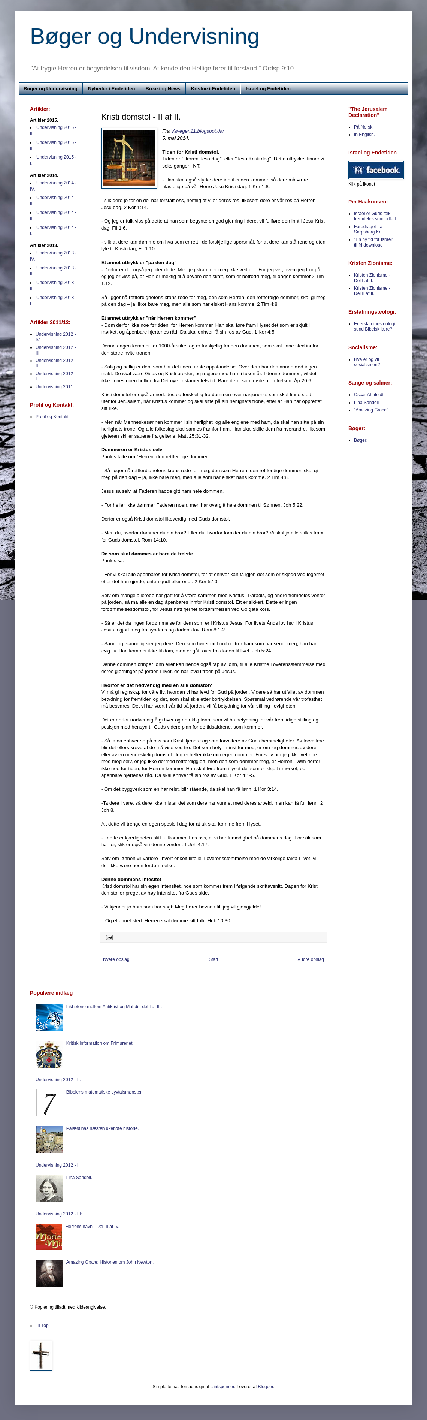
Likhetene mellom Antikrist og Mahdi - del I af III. (114, 1006)
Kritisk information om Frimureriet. (100, 1043)
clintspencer (222, 1386)
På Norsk (363, 127)
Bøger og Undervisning (145, 36)
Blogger (265, 1386)
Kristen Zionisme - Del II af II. (372, 291)
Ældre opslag (310, 959)
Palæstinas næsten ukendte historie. (102, 1128)
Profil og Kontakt (52, 416)
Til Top (42, 1325)
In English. (364, 134)
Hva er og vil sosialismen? (367, 362)
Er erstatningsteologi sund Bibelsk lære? (374, 326)
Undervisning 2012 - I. (57, 1165)
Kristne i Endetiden (213, 88)
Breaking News (162, 88)
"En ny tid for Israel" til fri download (373, 242)
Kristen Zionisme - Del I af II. (372, 277)
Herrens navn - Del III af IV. (92, 1226)
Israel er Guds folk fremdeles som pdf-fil (375, 216)
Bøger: (360, 440)
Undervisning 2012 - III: (59, 1214)
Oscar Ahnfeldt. (369, 394)
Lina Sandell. (79, 1177)
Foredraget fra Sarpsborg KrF (368, 229)
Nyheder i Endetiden (111, 88)
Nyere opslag (116, 959)
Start (213, 959)
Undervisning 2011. (55, 386)
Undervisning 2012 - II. (58, 1079)
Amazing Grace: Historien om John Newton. (110, 1262)
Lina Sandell (366, 402)
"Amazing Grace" (371, 410)
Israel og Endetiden (268, 88)
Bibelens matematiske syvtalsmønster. (104, 1092)
